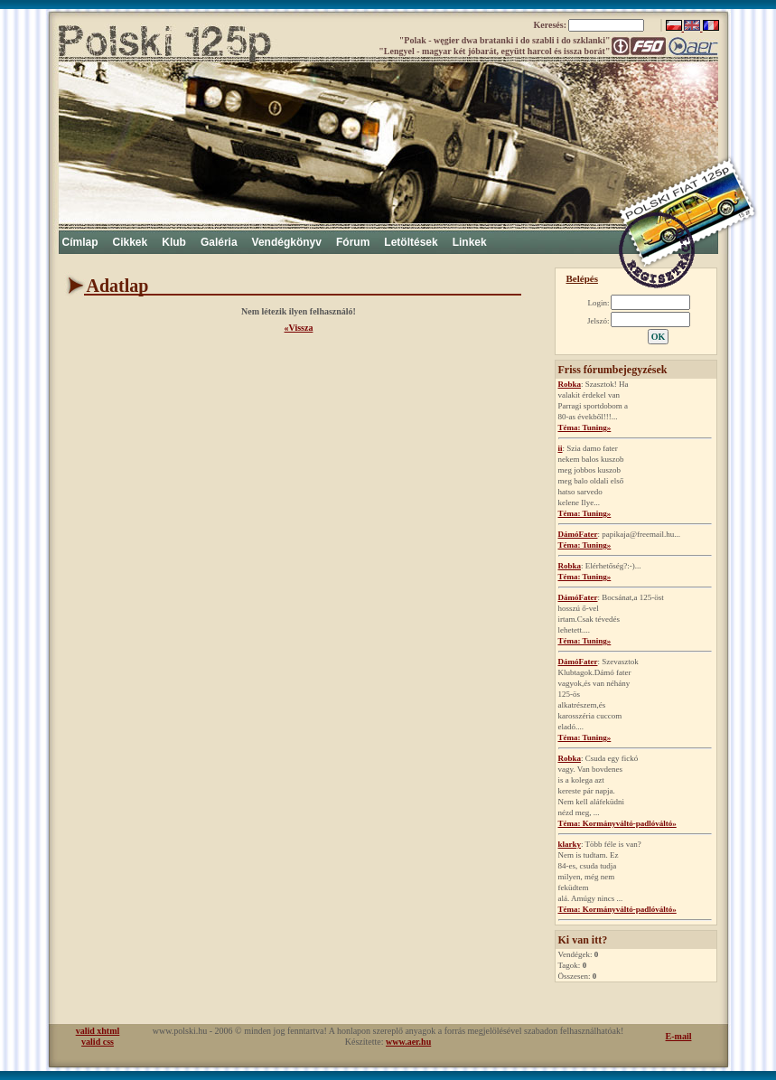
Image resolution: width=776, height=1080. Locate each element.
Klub (174, 242)
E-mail (679, 1036)
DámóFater (578, 534)
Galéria (219, 242)
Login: (599, 302)
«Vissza (299, 328)
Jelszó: (598, 320)
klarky (570, 844)
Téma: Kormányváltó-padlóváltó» (617, 823)
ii (560, 448)
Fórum (352, 242)
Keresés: (551, 25)
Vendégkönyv (287, 242)
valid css (97, 1042)
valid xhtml (98, 1031)
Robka (570, 384)
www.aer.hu (408, 1042)
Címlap (80, 242)
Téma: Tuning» (585, 427)
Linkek (470, 242)
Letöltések (410, 242)
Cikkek (130, 242)
